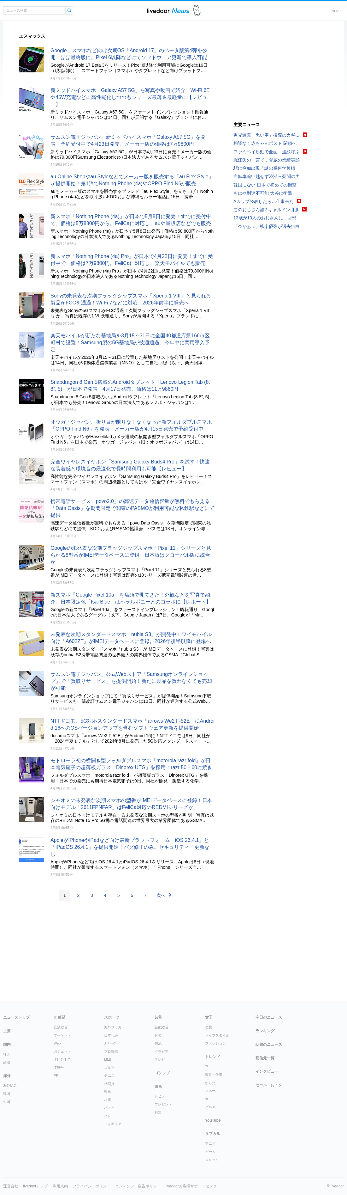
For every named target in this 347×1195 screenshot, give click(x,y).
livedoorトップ (35, 1186)
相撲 (107, 1100)
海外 (7, 1076)
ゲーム (210, 1152)
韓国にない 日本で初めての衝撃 (265, 184)
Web (57, 1043)
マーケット (62, 1035)
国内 (7, 1044)
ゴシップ (162, 1073)
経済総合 (61, 1027)
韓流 (158, 1043)
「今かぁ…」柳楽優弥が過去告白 (266, 226)
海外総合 (10, 1085)
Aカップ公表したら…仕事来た (263, 201)
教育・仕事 (213, 1074)
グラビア (161, 1051)
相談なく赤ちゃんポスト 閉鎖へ (265, 143)
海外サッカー (114, 1027)
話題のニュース (269, 1044)
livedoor (337, 11)
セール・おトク (269, 1085)
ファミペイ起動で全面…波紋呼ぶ (266, 151)
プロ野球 (111, 1051)
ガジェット (62, 1051)
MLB (107, 1059)
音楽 (158, 1035)
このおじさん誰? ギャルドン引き (266, 209)
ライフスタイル (217, 1035)
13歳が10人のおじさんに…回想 (264, 217)
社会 (6, 1054)
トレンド (212, 1057)
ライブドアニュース (168, 11)
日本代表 (111, 1035)
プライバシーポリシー (91, 1186)
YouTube (213, 1120)
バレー (109, 1116)
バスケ (109, 1108)
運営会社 (10, 1186)
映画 (158, 1086)
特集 (158, 1112)
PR (56, 1075)
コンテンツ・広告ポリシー (138, 1186)
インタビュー (267, 1071)
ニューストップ (16, 1017)
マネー (210, 1091)
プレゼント (163, 1104)
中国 (6, 1102)
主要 (7, 1031)
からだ (210, 1083)
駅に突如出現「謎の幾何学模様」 (266, 168)
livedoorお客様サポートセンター (193, 1186)
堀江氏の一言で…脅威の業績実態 (266, 159)
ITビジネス (62, 1059)
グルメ (210, 1107)
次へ (160, 895)
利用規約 (60, 1186)
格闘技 (109, 1084)
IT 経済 (60, 1017)
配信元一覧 (265, 1058)
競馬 (107, 1092)
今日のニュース (269, 1017)
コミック (212, 1159)
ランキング (265, 1031)
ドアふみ (197, 10)
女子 (209, 1017)
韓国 (6, 1093)
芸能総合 (161, 1027)
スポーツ (111, 1017)
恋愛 (208, 1027)
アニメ (210, 1143)
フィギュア (112, 1124)
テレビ (160, 1059)
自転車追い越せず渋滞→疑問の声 (266, 176)
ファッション (215, 1043)
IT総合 (59, 1067)
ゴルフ (109, 1067)
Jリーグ (110, 1043)
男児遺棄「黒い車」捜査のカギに (266, 135)
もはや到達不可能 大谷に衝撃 (262, 193)
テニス (109, 1075)
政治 (6, 1062)
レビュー (161, 1096)
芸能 (158, 1017)
